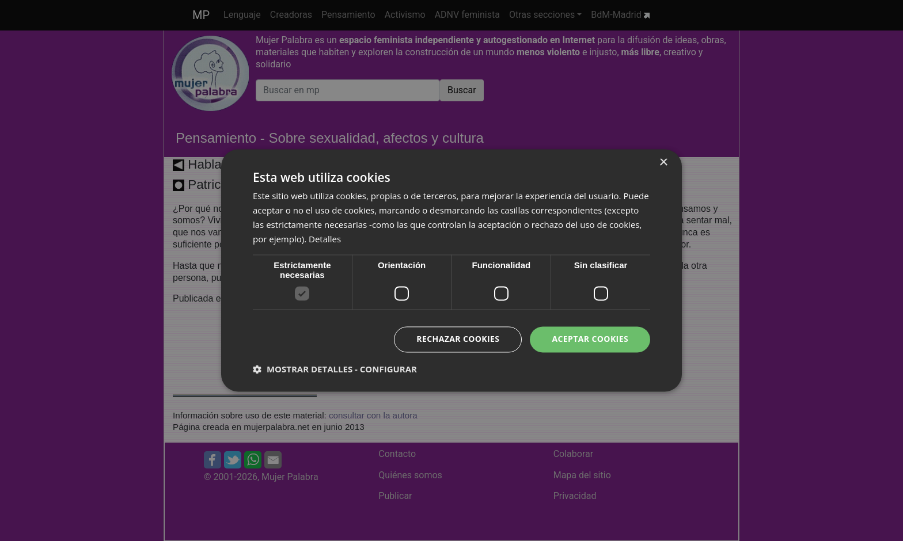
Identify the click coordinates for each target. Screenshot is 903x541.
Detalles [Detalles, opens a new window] (325, 239)
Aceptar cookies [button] (590, 339)
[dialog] (451, 270)
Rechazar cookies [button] (457, 339)
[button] (335, 369)
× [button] (663, 162)
